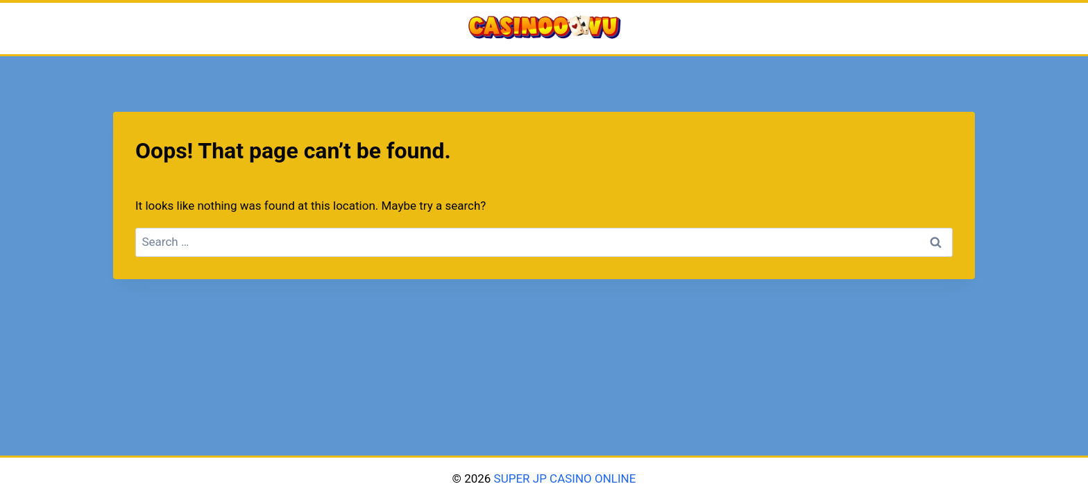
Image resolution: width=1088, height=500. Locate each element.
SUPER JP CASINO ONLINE (563, 478)
